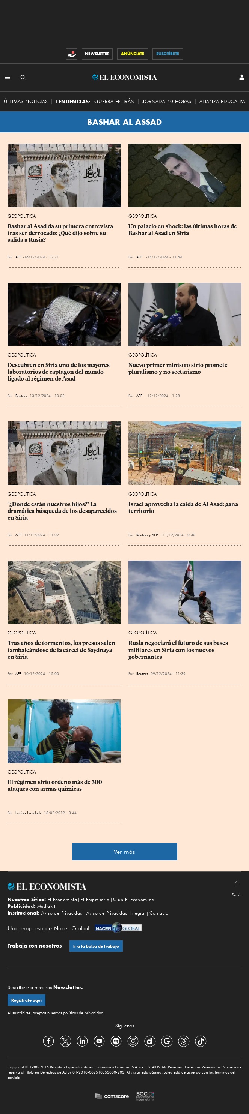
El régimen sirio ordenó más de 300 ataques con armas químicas (55, 785)
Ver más (124, 851)
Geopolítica (22, 216)
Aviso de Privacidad (62, 913)
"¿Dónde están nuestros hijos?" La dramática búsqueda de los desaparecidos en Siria (63, 511)
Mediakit (46, 906)
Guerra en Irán (114, 101)
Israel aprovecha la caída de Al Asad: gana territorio (183, 507)
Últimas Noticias (26, 101)
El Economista (62, 899)
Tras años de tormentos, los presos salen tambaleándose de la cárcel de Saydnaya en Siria (62, 650)
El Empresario (94, 899)
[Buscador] (23, 77)
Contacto (159, 913)
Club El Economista (133, 899)
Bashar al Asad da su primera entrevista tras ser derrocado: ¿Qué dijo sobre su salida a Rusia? (61, 233)
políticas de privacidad (82, 1012)
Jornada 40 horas (166, 101)
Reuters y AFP (147, 534)
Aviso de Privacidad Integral (116, 913)
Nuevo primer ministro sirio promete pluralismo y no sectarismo (178, 368)
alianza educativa (223, 101)
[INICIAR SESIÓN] (242, 77)
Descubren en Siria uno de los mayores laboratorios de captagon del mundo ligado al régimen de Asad (59, 372)
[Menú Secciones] (7, 77)
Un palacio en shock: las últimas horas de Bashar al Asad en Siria (183, 230)
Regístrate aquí (26, 1000)
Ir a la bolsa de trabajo (96, 946)
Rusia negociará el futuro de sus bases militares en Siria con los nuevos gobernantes (178, 650)
